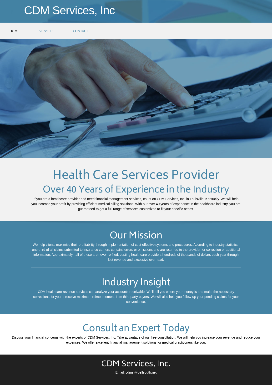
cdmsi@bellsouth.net (141, 372)
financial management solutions (133, 342)
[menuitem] (14, 31)
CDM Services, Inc (69, 10)
